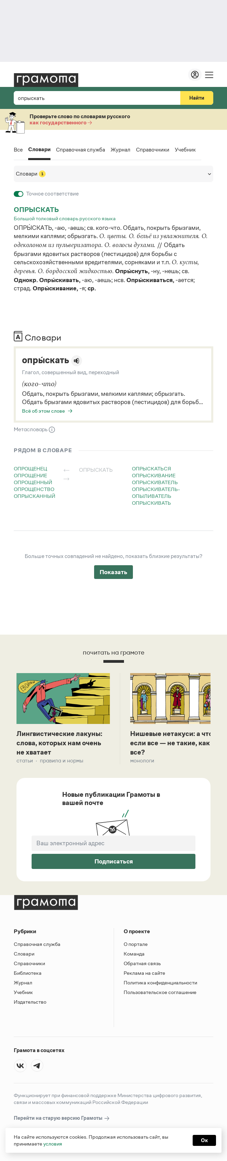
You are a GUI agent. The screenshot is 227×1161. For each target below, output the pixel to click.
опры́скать (45, 360)
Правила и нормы (61, 760)
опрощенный (33, 482)
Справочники (152, 150)
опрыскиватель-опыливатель (156, 492)
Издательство (30, 1002)
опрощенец (30, 468)
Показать (113, 572)
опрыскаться (151, 468)
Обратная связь (142, 963)
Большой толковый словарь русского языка (65, 218)
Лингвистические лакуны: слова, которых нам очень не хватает (59, 743)
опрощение (30, 475)
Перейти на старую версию (62, 1118)
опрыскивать (151, 503)
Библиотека (28, 973)
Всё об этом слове (43, 411)
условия (52, 1144)
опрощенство (34, 489)
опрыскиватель (155, 482)
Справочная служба (80, 150)
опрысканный (34, 496)
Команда (134, 954)
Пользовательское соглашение (160, 992)
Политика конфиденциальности (160, 982)
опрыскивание (153, 475)
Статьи (24, 760)
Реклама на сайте (144, 973)
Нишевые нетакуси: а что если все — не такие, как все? (171, 743)
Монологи (142, 760)
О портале (136, 944)
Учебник (185, 150)
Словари (39, 150)
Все (18, 150)
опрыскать (36, 209)
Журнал (120, 150)
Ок (204, 1140)
